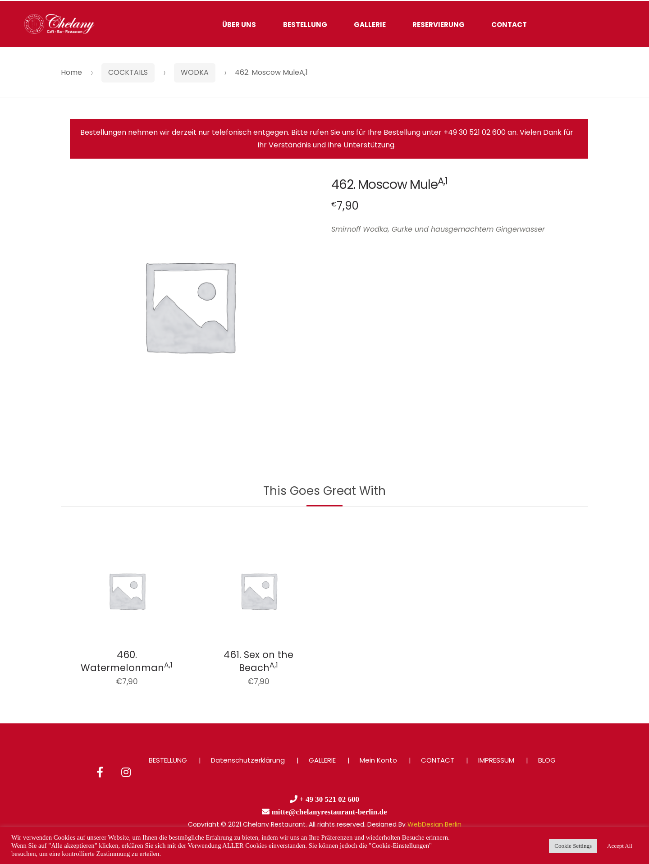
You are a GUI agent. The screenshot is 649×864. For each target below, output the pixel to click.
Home (71, 72)
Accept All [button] (619, 845)
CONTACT (509, 24)
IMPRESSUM (496, 760)
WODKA (195, 72)
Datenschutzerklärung (248, 760)
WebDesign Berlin (434, 824)
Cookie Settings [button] (573, 845)
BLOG (547, 760)
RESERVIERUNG (438, 24)
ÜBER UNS (239, 24)
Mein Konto (378, 760)
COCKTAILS (128, 72)
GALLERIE (370, 24)
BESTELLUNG (305, 24)
